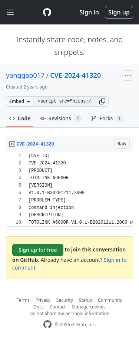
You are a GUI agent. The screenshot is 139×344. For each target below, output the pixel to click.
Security (64, 300)
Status (85, 300)
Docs (38, 307)
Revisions (61, 118)
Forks (107, 118)
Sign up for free (38, 249)
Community (110, 300)
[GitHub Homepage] (47, 324)
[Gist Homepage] (47, 12)
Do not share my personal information (70, 313)
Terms (23, 300)
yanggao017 (25, 75)
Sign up (119, 12)
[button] (102, 101)
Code (20, 118)
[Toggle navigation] (10, 12)
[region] (69, 189)
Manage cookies (88, 307)
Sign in (89, 12)
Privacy (43, 300)
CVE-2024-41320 (75, 75)
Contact (58, 307)
